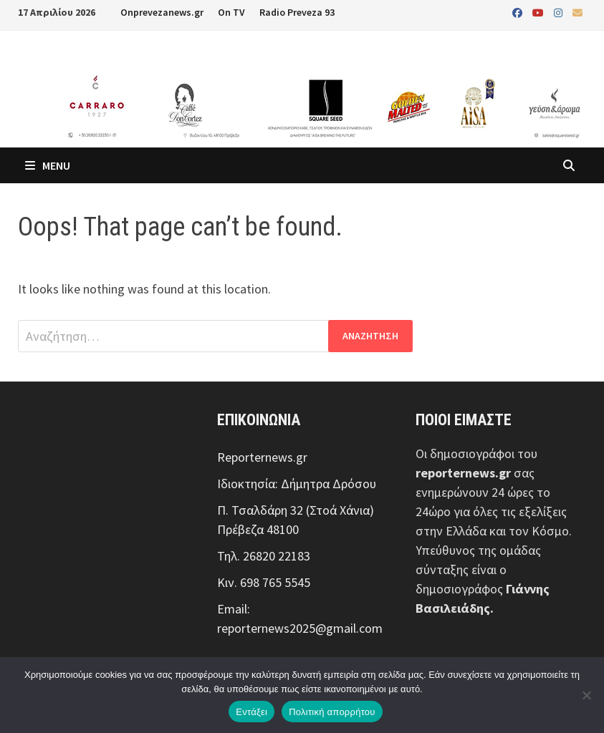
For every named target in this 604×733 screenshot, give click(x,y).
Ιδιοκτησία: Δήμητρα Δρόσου (296, 483)
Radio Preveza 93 (297, 12)
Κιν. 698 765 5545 (263, 582)
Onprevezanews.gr (161, 12)
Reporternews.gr (262, 457)
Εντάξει (251, 712)
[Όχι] (586, 695)
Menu (47, 165)
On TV (231, 12)
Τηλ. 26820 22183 (263, 556)
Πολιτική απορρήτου (332, 712)
